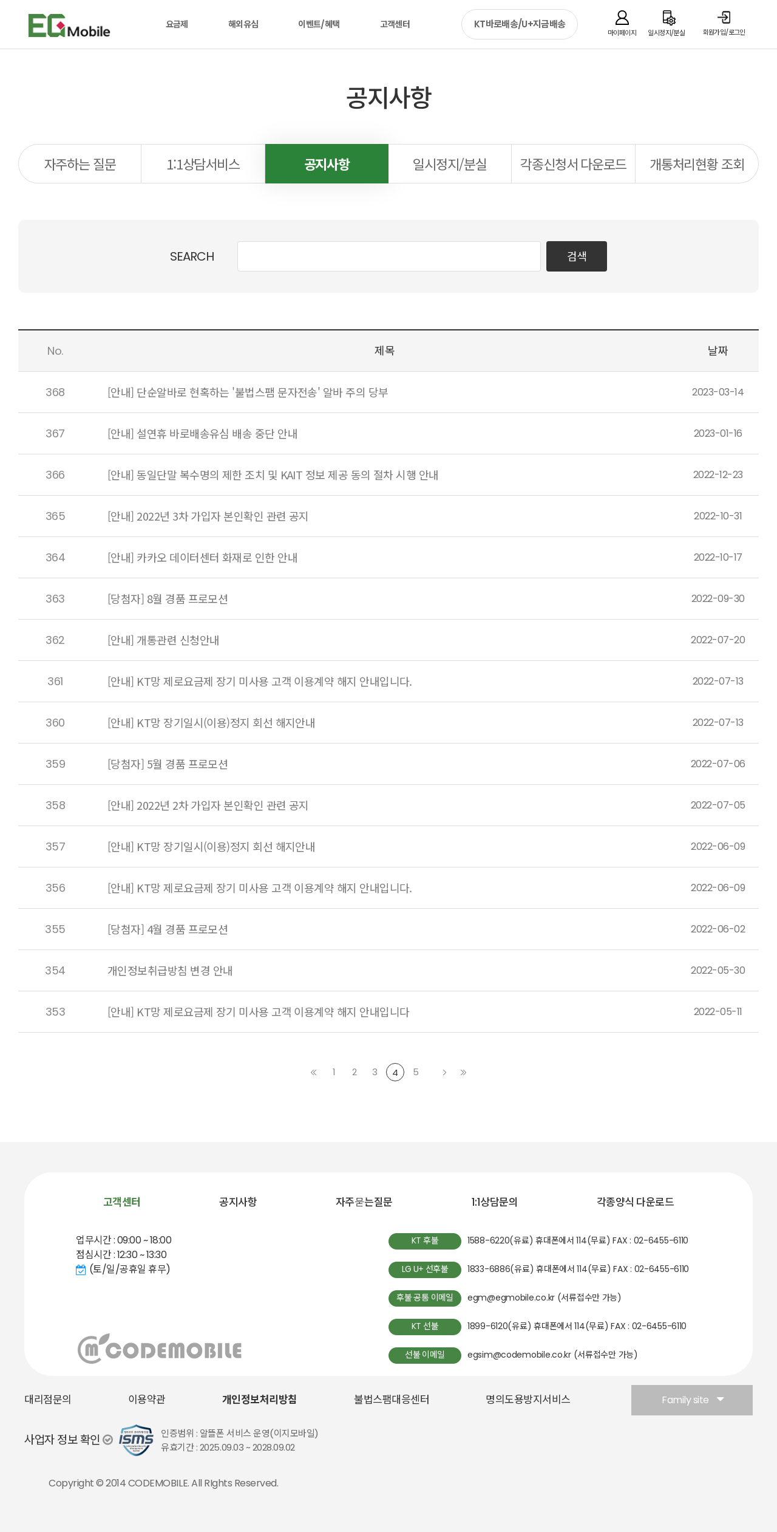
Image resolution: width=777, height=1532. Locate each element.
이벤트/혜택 (318, 24)
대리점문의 (48, 1399)
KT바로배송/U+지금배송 (519, 24)
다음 (445, 1072)
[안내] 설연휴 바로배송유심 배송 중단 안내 (202, 433)
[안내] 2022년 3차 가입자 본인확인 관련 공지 (208, 516)
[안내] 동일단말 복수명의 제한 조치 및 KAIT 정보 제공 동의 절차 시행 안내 (273, 474)
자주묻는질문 (364, 1202)
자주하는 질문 (80, 163)
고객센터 (395, 24)
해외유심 (243, 24)
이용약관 (147, 1399)
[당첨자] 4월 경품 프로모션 (167, 929)
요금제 (177, 24)
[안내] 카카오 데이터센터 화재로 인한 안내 (202, 557)
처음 (314, 1072)
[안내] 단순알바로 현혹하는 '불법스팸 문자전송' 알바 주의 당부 (247, 392)
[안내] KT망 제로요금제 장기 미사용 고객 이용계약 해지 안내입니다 (258, 1011)
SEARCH (192, 256)
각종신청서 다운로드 (573, 163)
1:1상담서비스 (203, 163)
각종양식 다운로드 (635, 1202)
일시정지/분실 (449, 163)
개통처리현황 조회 (697, 163)
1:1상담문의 (495, 1202)
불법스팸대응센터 (391, 1399)
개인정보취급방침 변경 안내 (169, 970)
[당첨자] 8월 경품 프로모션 (167, 598)
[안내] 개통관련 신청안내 (163, 640)
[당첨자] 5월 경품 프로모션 (167, 763)
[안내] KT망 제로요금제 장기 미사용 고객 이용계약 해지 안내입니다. (259, 681)
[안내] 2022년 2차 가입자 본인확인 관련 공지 (208, 805)
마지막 (463, 1072)
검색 (576, 256)
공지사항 (327, 163)
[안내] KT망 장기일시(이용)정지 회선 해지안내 (211, 722)
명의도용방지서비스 (528, 1399)
